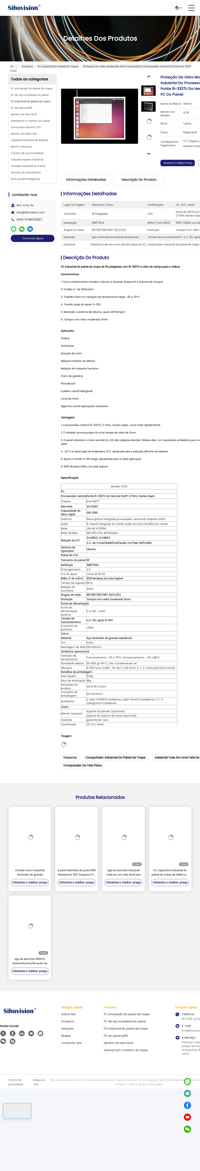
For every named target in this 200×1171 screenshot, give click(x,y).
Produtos (27, 66)
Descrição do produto (139, 179)
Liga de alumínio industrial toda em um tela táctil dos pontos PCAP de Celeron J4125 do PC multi (123, 873)
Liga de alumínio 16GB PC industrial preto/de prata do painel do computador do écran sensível (30, 961)
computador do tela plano (82, 765)
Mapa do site (39, 1082)
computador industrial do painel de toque (115, 757)
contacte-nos (71, 1043)
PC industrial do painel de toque (58, 66)
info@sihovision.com (30, 212)
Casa (13, 67)
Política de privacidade (16, 1082)
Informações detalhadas (86, 179)
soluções (67, 1029)
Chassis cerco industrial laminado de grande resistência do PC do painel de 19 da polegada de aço (30, 873)
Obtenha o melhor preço (179, 163)
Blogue (66, 1036)
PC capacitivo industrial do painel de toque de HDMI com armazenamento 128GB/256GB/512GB (170, 873)
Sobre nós (68, 1014)
